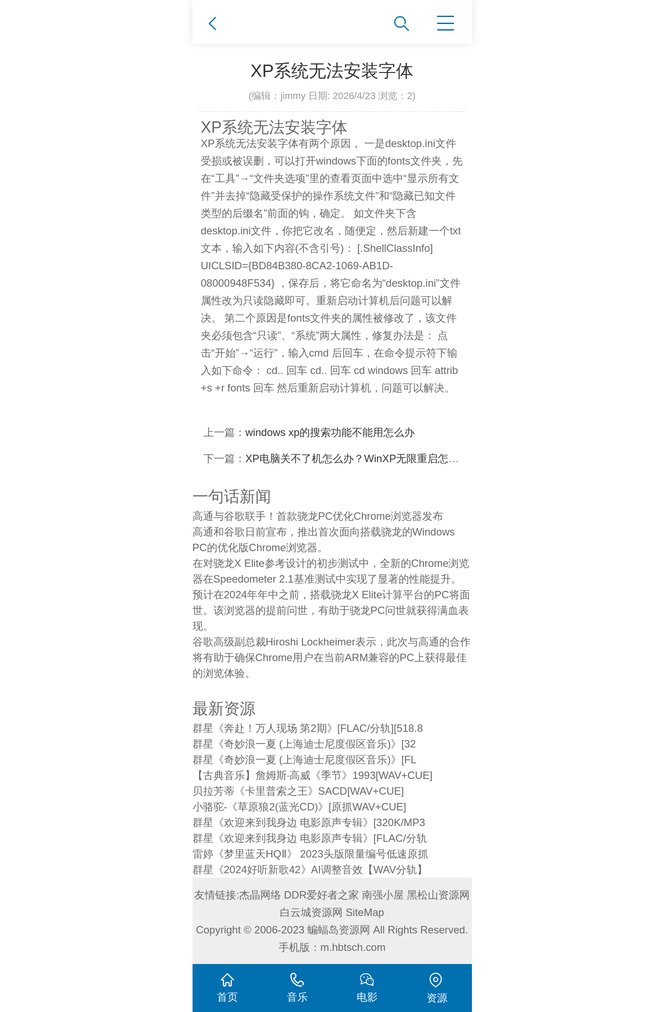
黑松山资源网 (438, 895)
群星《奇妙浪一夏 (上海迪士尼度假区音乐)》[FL (304, 759)
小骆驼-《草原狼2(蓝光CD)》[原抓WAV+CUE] (299, 807)
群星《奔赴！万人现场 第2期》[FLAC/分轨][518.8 (308, 728)
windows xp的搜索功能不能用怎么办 (330, 432)
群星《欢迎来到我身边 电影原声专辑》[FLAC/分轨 (310, 838)
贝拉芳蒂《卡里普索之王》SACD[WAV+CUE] (298, 791)
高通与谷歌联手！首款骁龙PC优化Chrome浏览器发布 (318, 516)
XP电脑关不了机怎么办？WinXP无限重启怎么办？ (362, 458)
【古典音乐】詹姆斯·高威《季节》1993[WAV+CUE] (313, 775)
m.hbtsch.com (352, 947)
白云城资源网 (311, 912)
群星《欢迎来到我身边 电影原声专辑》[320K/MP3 (309, 822)
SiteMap (365, 912)
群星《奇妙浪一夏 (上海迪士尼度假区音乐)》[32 (304, 744)
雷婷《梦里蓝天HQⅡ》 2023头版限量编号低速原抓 (310, 854)
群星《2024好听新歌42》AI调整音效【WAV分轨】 (310, 869)
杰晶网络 (260, 895)
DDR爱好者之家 (321, 895)
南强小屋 (383, 895)
